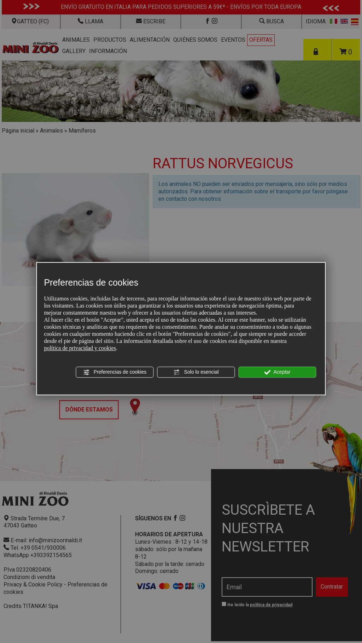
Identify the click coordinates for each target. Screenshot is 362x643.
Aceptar (277, 372)
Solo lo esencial (196, 372)
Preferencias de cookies (114, 372)
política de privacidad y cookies (80, 348)
